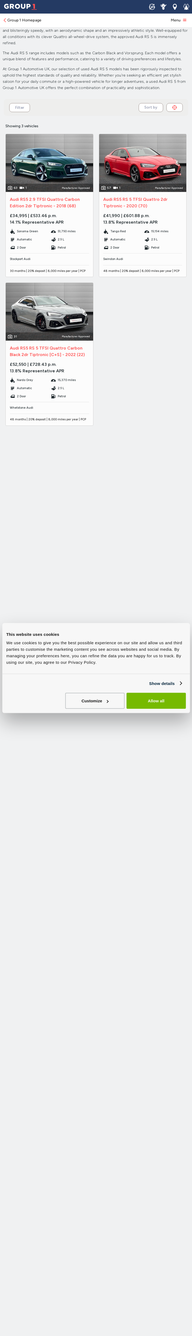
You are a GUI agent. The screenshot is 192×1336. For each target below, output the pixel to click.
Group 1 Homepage (22, 20)
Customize (95, 701)
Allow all (156, 701)
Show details (162, 683)
